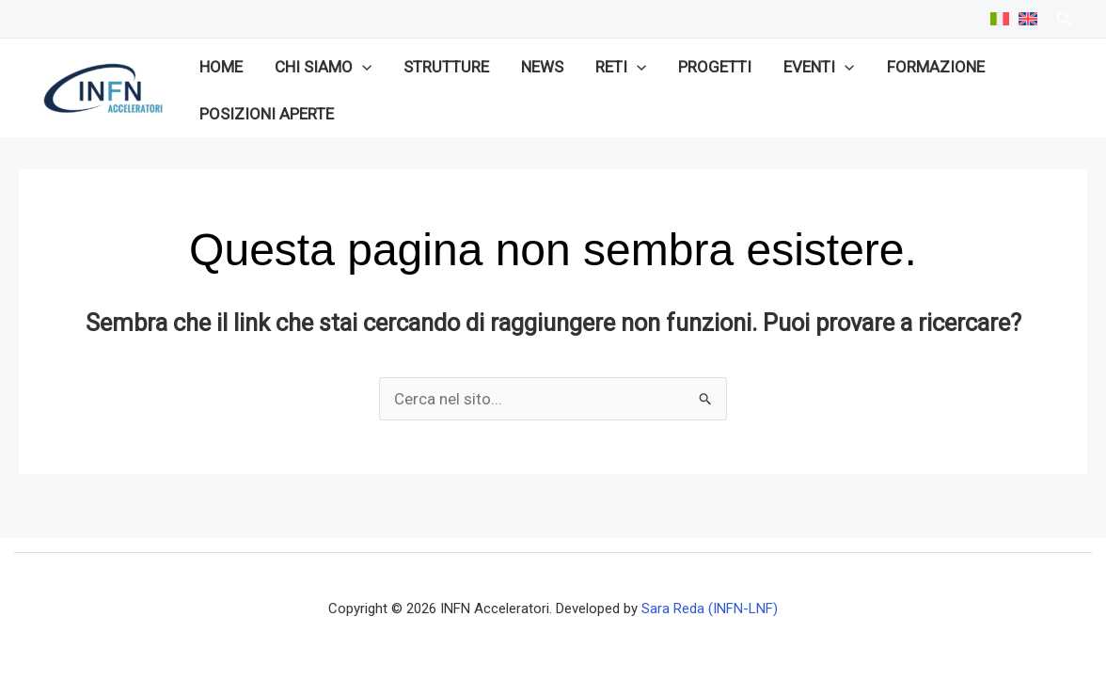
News (542, 66)
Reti (620, 66)
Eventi (818, 66)
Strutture (446, 66)
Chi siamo (323, 66)
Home (221, 66)
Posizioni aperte (266, 113)
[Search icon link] (1064, 21)
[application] (362, 66)
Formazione (936, 66)
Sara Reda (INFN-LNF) (709, 608)
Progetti (714, 66)
